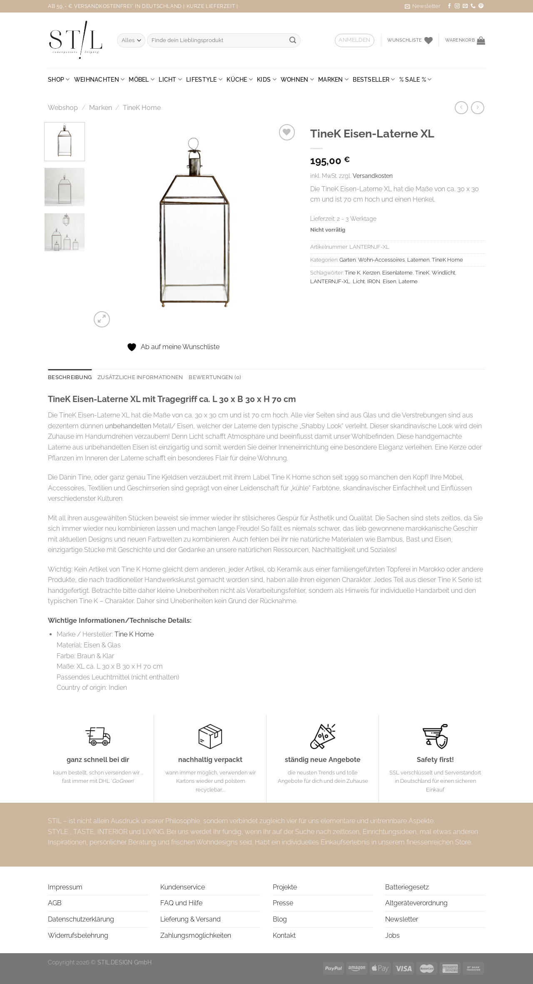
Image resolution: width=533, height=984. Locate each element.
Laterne (408, 281)
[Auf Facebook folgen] (449, 6)
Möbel (141, 79)
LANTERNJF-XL (330, 281)
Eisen (389, 281)
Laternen (418, 260)
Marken (333, 79)
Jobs (392, 935)
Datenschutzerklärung (81, 919)
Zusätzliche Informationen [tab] (140, 377)
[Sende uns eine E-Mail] (465, 6)
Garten (347, 260)
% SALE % (415, 79)
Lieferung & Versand (190, 919)
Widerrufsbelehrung (78, 935)
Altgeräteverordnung (416, 903)
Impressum (65, 887)
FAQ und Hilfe (181, 903)
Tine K (352, 273)
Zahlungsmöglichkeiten (195, 935)
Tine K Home (134, 634)
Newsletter (401, 919)
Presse (283, 903)
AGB (55, 903)
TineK (422, 273)
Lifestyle (204, 79)
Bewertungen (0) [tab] (215, 377)
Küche (240, 79)
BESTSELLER (374, 79)
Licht (170, 79)
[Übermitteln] (293, 40)
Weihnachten (99, 79)
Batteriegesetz (407, 887)
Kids (266, 79)
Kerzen (371, 273)
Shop (59, 79)
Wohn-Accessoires (381, 260)
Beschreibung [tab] (70, 377)
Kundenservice (182, 887)
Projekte (285, 887)
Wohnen (297, 79)
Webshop (63, 108)
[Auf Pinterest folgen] (480, 6)
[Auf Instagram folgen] (457, 6)
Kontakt (284, 935)
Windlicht (443, 273)
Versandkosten (373, 175)
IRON (373, 281)
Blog (280, 919)
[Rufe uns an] (473, 6)
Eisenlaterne (397, 273)
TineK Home (142, 108)
